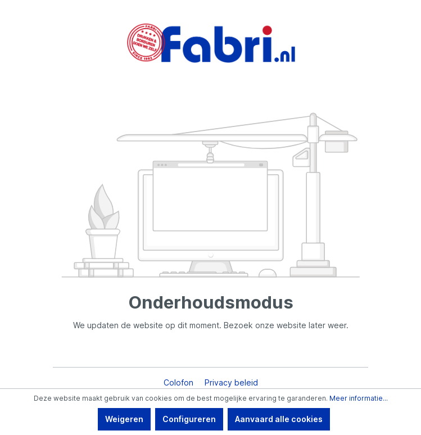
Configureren (189, 419)
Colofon (180, 382)
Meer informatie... (358, 398)
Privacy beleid (231, 382)
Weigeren (124, 419)
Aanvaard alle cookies (279, 419)
